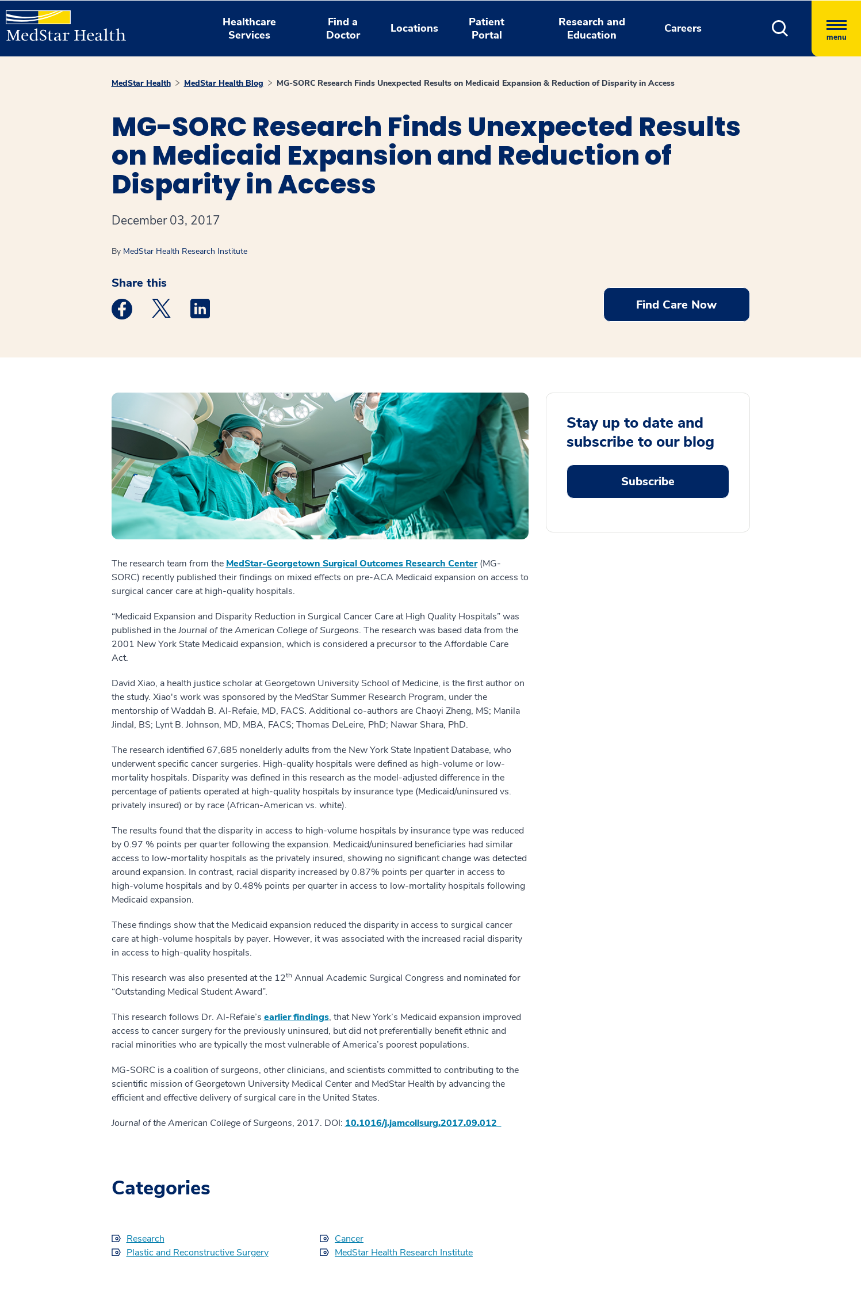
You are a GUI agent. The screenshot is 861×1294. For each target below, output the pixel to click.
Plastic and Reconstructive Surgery (198, 1252)
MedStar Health (141, 83)
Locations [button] (414, 28)
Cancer (349, 1238)
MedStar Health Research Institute (185, 251)
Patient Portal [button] (486, 28)
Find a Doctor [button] (343, 28)
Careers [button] (683, 28)
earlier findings (296, 1017)
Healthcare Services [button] (249, 28)
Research (145, 1238)
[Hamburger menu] (836, 28)
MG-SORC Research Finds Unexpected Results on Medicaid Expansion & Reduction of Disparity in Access (476, 83)
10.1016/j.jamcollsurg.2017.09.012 (423, 1123)
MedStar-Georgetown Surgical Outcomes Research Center (351, 563)
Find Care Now (676, 305)
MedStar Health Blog (223, 83)
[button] (780, 28)
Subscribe (648, 481)
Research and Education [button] (591, 28)
